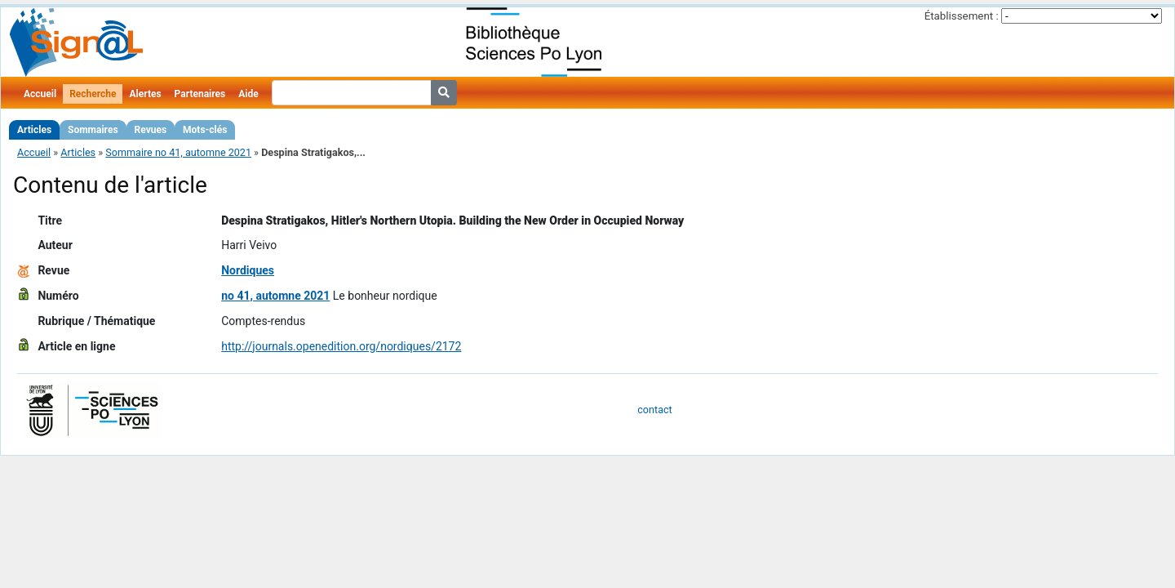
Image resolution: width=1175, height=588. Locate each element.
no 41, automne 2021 (275, 295)
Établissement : (961, 16)
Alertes (145, 94)
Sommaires (93, 130)
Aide (248, 94)
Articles (34, 130)
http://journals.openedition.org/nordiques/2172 (341, 346)
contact (654, 409)
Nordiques (247, 270)
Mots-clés (205, 130)
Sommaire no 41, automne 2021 (178, 152)
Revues (151, 130)
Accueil (40, 94)
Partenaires (200, 94)
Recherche (92, 94)
